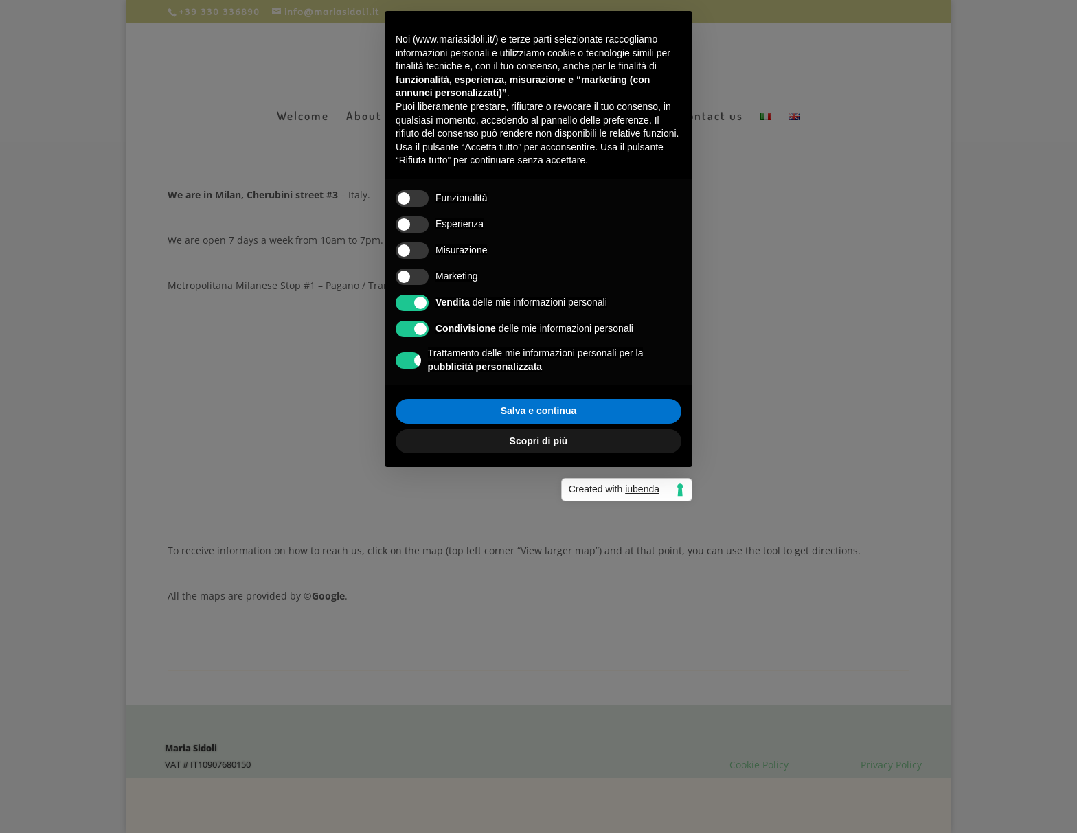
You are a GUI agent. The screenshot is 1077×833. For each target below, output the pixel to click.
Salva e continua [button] (538, 410)
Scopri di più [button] (539, 440)
